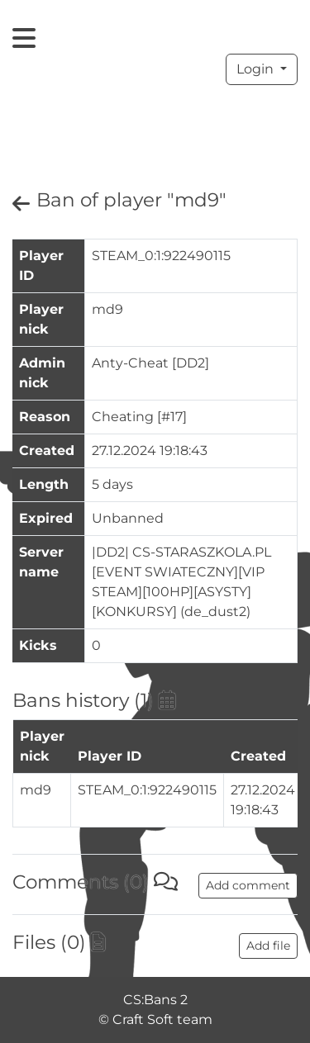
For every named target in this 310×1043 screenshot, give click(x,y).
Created (258, 756)
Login (256, 69)
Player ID (109, 756)
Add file (268, 945)
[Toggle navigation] (24, 38)
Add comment (248, 885)
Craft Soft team (162, 1019)
